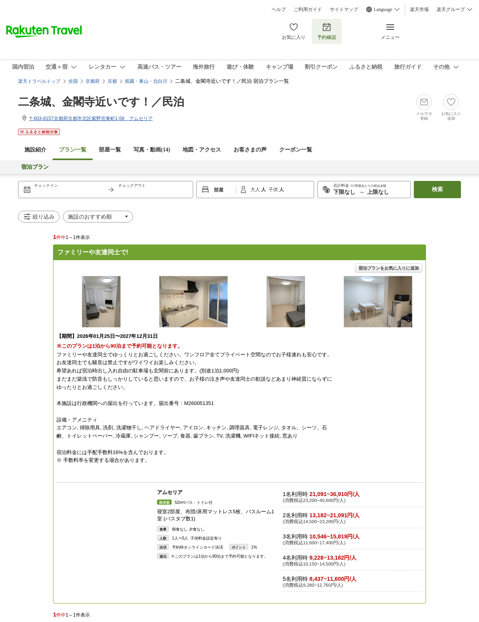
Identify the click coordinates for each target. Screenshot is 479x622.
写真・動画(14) (151, 150)
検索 (437, 189)
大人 (255, 189)
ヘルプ (279, 9)
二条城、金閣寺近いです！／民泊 (101, 102)
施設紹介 (35, 150)
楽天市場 (419, 9)
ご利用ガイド (308, 9)
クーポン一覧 (295, 150)
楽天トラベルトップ (39, 81)
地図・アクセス (202, 150)
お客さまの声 (250, 150)
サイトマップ (344, 9)
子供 (274, 189)
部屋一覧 (110, 150)
